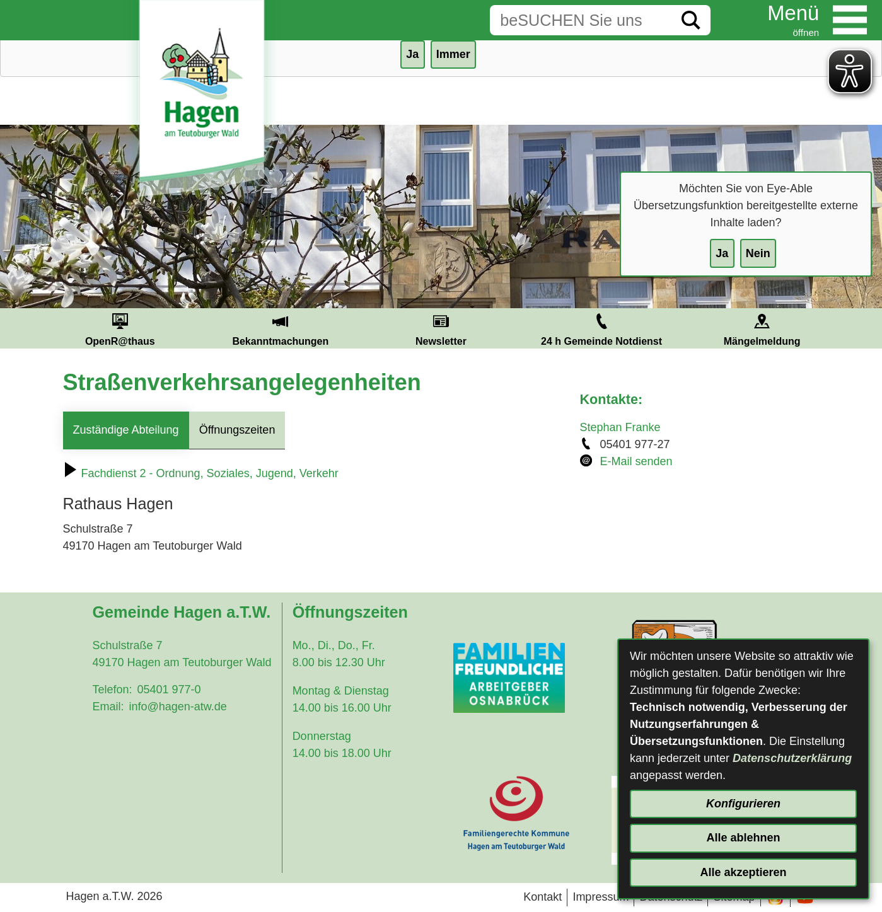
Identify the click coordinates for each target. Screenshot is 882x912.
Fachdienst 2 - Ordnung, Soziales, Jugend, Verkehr (201, 473)
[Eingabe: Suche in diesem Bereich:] (580, 20)
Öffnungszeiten (237, 430)
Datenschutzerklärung (792, 758)
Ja (722, 253)
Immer (453, 54)
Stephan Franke (620, 427)
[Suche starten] (691, 20)
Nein (758, 253)
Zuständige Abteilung (126, 430)
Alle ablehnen (743, 837)
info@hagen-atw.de (177, 706)
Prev (25, 328)
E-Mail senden (636, 461)
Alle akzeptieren (743, 872)
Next (857, 328)
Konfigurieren (743, 803)
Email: (108, 706)
